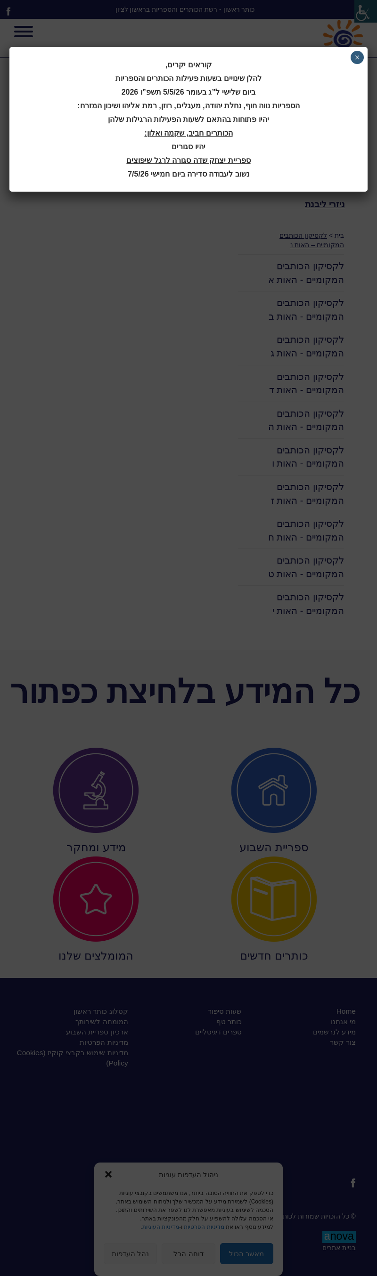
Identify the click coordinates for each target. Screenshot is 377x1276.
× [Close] (357, 57)
